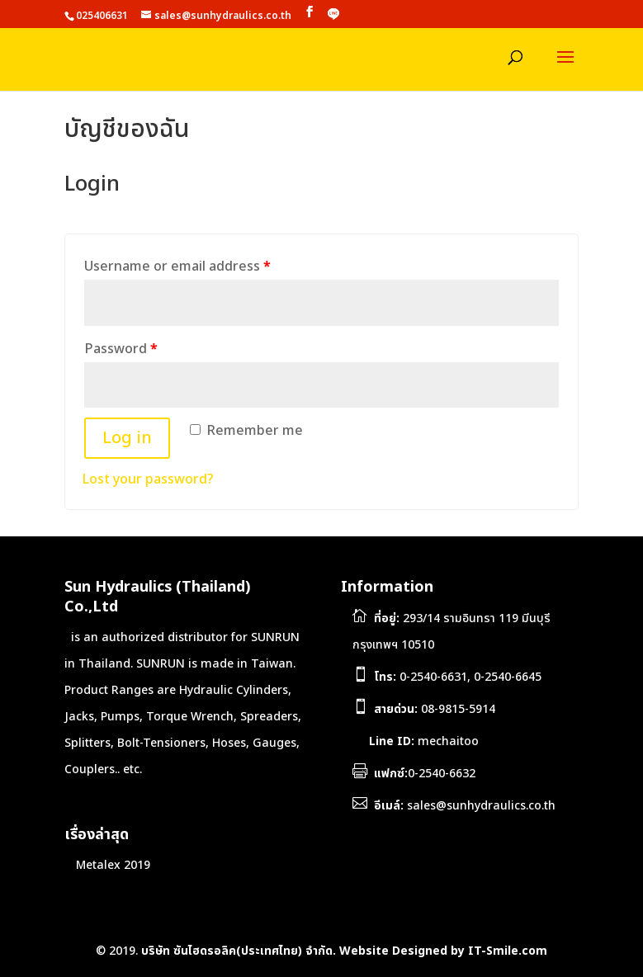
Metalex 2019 (113, 865)
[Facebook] (309, 12)
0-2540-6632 (424, 773)
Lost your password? (148, 479)
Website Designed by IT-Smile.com (443, 951)
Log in (127, 438)
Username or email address (177, 266)
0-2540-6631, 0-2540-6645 (457, 677)
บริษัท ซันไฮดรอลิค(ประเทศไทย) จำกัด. (238, 951)
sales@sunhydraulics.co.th (465, 805)
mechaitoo (422, 741)
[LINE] (333, 14)
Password (121, 349)
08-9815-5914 (434, 709)
